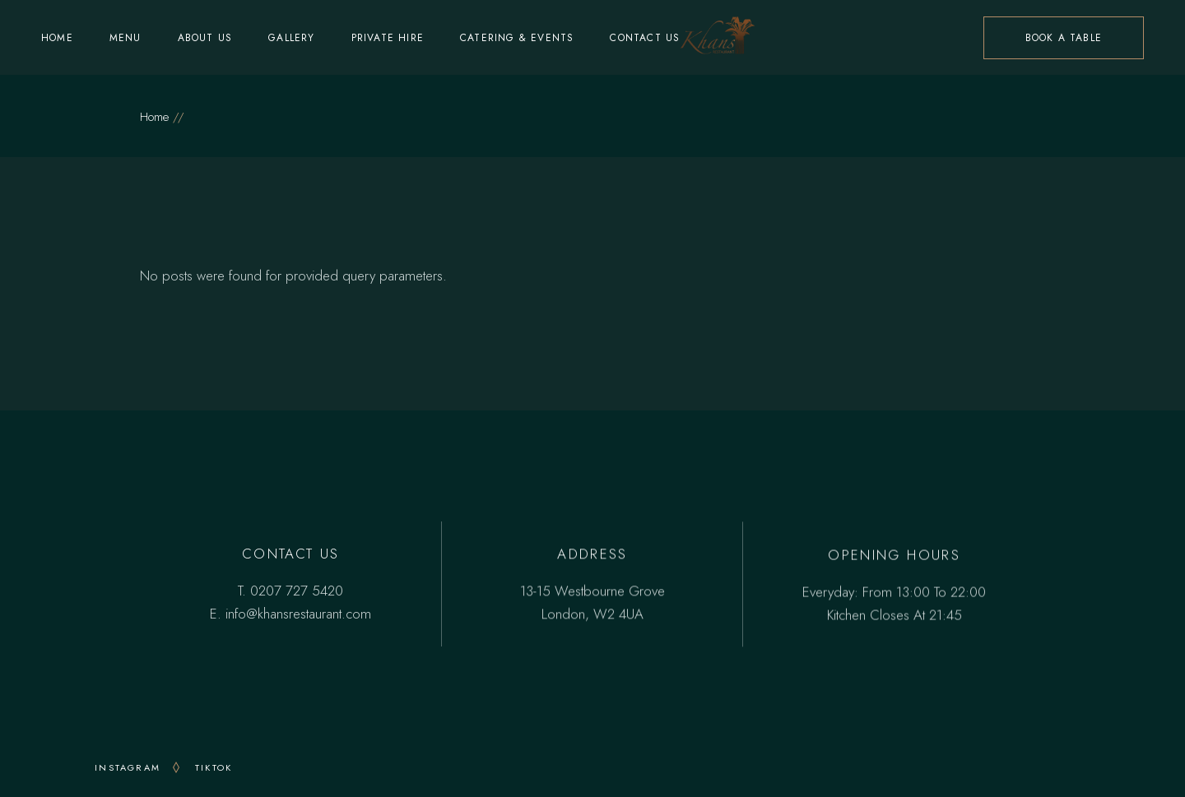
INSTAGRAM (127, 767)
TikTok (213, 767)
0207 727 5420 (296, 590)
